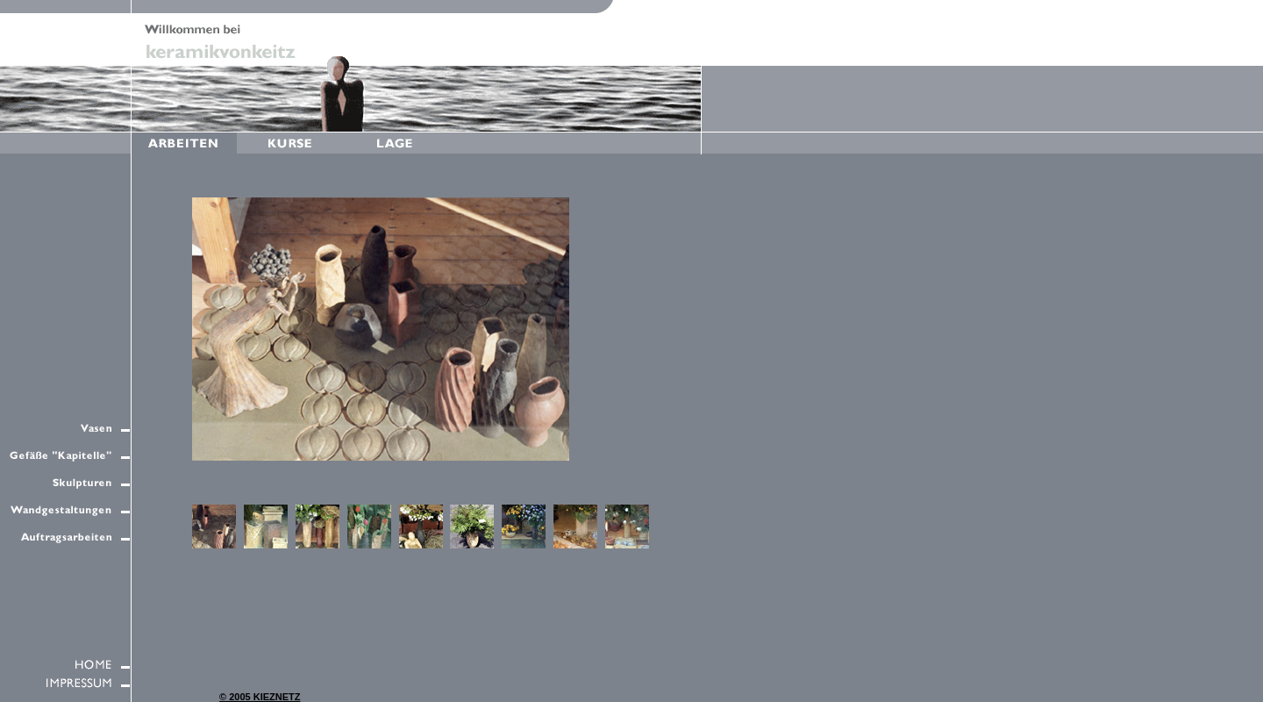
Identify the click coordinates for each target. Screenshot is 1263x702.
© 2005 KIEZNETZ (259, 696)
